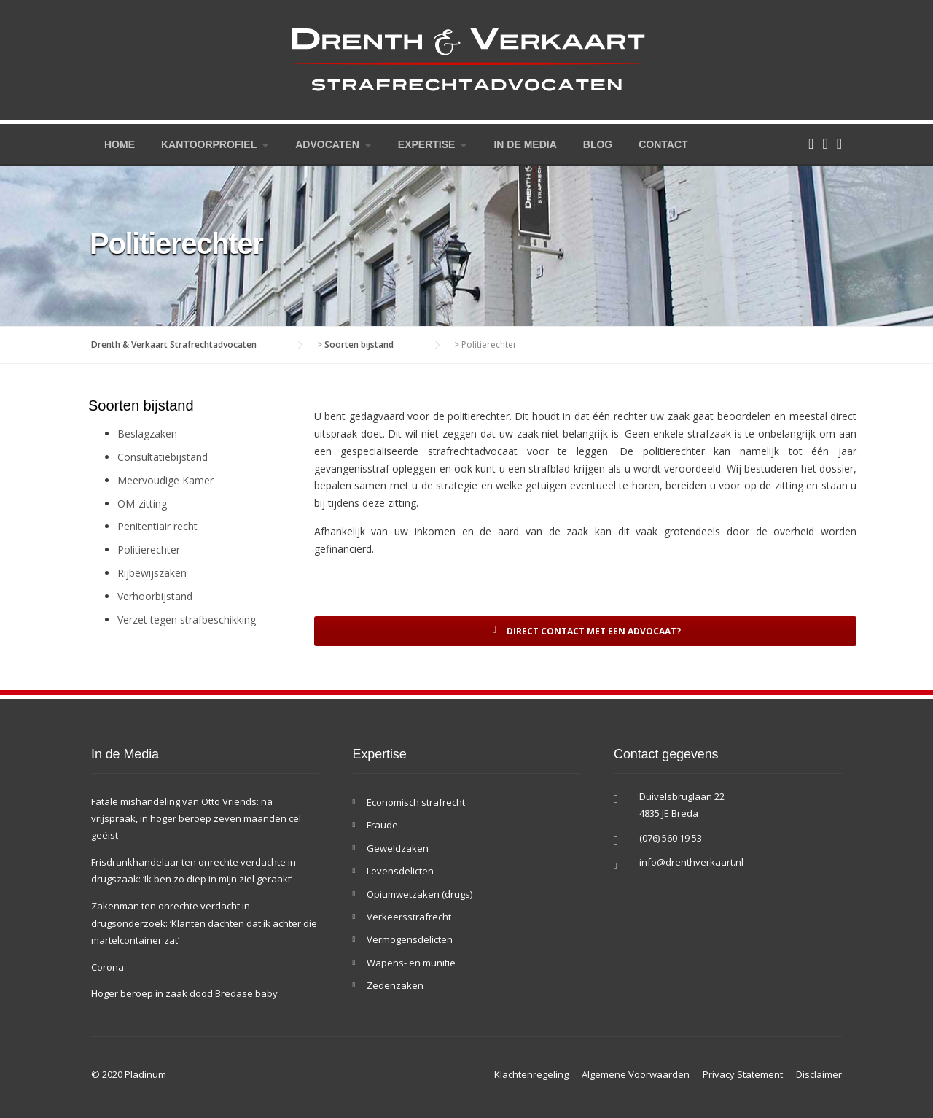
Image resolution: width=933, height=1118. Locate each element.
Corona (107, 967)
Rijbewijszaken (152, 573)
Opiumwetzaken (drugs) (419, 894)
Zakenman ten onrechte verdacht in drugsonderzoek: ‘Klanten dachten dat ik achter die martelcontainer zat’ (204, 923)
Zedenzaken (395, 985)
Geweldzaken (398, 848)
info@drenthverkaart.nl (691, 862)
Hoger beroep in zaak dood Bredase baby (184, 993)
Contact (663, 144)
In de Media (524, 144)
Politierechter (148, 549)
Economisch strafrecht (416, 802)
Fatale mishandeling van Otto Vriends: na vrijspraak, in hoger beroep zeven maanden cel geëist (196, 818)
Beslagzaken (147, 433)
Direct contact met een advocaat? (585, 631)
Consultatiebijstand (162, 457)
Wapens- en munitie (411, 962)
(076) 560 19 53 (670, 838)
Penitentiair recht (157, 526)
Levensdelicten (400, 870)
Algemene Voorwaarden (636, 1074)
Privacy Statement (743, 1074)
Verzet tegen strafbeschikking (186, 619)
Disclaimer (819, 1074)
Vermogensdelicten (410, 939)
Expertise (427, 144)
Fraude (382, 824)
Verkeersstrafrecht (409, 916)
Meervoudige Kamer (165, 480)
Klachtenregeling (531, 1074)
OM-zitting (142, 504)
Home (119, 144)
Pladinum (145, 1074)
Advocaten (327, 144)
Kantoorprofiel (209, 144)
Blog (597, 144)
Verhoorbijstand (154, 596)
